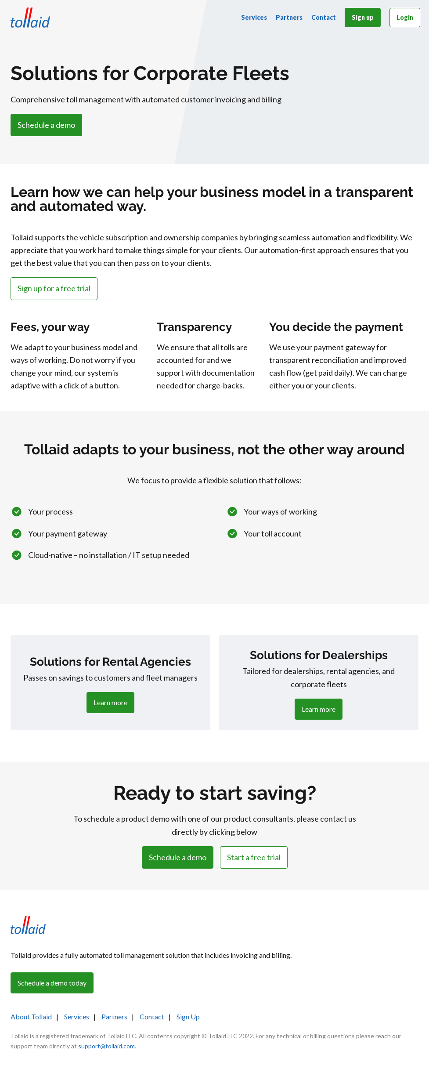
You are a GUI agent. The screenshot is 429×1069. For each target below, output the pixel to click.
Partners (289, 17)
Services (254, 17)
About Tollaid (31, 1016)
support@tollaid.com (106, 1046)
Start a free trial (254, 857)
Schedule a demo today (52, 982)
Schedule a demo (46, 125)
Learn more (110, 702)
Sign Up (188, 1016)
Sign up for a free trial (54, 288)
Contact (323, 17)
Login (405, 17)
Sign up (363, 17)
